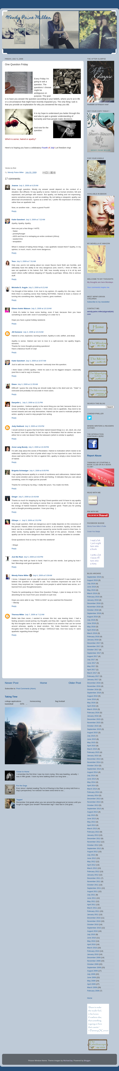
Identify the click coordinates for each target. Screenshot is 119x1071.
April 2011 (91, 905)
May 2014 (91, 782)
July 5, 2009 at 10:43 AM (29, 497)
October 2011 (93, 885)
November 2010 (93, 921)
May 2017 (91, 666)
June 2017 (91, 663)
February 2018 (93, 636)
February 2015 (93, 752)
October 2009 (93, 964)
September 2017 (94, 653)
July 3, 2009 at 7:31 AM (26, 261)
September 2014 (94, 769)
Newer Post (11, 682)
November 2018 (93, 607)
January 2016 (93, 716)
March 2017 (92, 673)
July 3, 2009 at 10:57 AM (36, 361)
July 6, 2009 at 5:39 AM (42, 575)
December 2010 (93, 918)
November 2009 (93, 961)
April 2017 (91, 670)
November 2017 (93, 646)
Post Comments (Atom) (26, 688)
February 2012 (93, 871)
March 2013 (92, 828)
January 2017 (93, 680)
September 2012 (94, 848)
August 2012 (92, 852)
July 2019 (91, 584)
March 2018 (92, 633)
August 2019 (92, 580)
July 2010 (91, 934)
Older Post (75, 682)
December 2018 (93, 603)
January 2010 (93, 954)
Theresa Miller (18, 615)
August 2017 (92, 656)
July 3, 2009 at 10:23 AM (33, 332)
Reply (14, 211)
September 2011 (94, 888)
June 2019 (91, 587)
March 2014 (92, 789)
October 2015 (93, 726)
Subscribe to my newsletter (98, 302)
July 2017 (91, 660)
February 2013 (93, 832)
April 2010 (91, 944)
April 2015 (91, 746)
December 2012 (93, 838)
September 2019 (94, 577)
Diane (14, 384)
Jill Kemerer (17, 332)
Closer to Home (22, 772)
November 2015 (93, 723)
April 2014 (91, 785)
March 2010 (92, 948)
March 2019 (92, 593)
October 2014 (93, 766)
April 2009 (91, 984)
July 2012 (91, 855)
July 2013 (91, 815)
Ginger (15, 497)
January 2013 (93, 835)
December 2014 (93, 759)
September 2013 (94, 809)
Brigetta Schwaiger (20, 471)
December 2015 (93, 719)
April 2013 (91, 825)
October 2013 (93, 805)
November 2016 (93, 686)
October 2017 (93, 650)
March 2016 (92, 709)
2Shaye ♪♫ (16, 520)
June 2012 (91, 858)
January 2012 (93, 875)
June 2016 (91, 699)
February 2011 (93, 911)
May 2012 (91, 862)
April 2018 (91, 630)
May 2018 (91, 627)
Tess (14, 261)
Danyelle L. (16, 402)
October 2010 (93, 924)
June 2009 (91, 977)
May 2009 (91, 981)
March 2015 (92, 749)
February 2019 (93, 597)
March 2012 (92, 868)
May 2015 (91, 742)
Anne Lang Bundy (20, 447)
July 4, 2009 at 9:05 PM (39, 471)
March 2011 (92, 908)
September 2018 (94, 613)
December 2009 (93, 957)
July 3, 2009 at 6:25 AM (28, 185)
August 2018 (92, 617)
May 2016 (91, 703)
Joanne (15, 185)
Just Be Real (17, 557)
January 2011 (93, 914)
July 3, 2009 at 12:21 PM (32, 402)
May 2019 (91, 590)
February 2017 (93, 676)
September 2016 (94, 693)
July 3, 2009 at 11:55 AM (28, 384)
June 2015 (91, 739)
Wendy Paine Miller (28, 17)
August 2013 (92, 812)
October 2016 (93, 689)
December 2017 (93, 643)
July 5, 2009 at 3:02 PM (33, 557)
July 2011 (91, 895)
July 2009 (91, 974)
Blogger (87, 1061)
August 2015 (92, 732)
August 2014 (92, 772)
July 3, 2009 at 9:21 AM (38, 287)
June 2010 (91, 938)
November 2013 (93, 802)
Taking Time (11, 697)
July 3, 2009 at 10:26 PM (39, 447)
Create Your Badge (93, 531)
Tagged (19, 800)
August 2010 (92, 931)
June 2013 (91, 818)
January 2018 (93, 640)
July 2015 (91, 736)
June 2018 (91, 623)
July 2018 (91, 620)
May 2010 (91, 941)
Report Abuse (94, 455)
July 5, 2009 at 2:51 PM (31, 520)
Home (43, 682)
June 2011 (91, 898)
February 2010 (93, 951)
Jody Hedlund (18, 426)
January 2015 (93, 756)
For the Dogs (21, 786)
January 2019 (93, 600)
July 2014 (91, 775)
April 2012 (91, 865)
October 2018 (93, 610)
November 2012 (93, 842)
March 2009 (92, 987)
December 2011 (93, 878)
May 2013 (91, 822)
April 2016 (91, 706)
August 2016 (92, 696)
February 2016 (93, 713)
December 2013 (93, 799)
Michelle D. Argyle (20, 287)
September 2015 (94, 729)
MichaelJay (68, 1061)
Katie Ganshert (18, 220)
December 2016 (93, 683)
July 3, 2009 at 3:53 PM (34, 426)
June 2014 (91, 779)
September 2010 (94, 928)
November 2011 (93, 881)
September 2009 (94, 967)
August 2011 (92, 891)
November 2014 (93, 762)
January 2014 (93, 795)
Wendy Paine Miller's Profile (96, 526)
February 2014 (93, 792)
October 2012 (93, 845)
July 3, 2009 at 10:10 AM (41, 308)
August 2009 (92, 971)
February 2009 (93, 991)
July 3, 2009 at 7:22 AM (35, 220)
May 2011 (91, 901)
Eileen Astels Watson (21, 308)
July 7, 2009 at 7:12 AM (34, 615)
